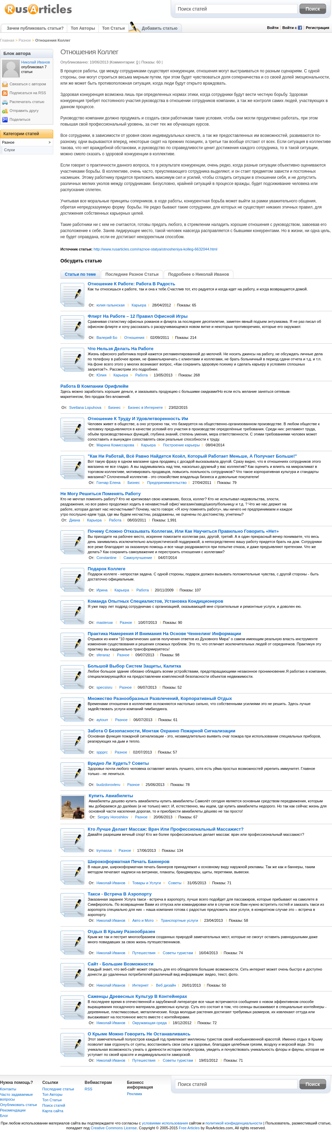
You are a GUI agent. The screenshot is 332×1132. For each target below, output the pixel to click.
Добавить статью (159, 28)
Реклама (134, 1094)
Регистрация (317, 28)
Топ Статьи (113, 28)
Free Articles (189, 1128)
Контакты (8, 1089)
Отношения (134, 337)
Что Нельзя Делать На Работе (121, 348)
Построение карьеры (181, 445)
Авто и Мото (143, 920)
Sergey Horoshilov (113, 817)
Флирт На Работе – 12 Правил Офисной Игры (138, 316)
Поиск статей (53, 1105)
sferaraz (103, 655)
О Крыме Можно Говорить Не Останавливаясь (139, 1034)
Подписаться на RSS (28, 93)
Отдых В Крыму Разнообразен (121, 931)
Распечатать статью (27, 102)
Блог (4, 1116)
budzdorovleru (108, 785)
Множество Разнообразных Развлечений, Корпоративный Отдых (160, 698)
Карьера (139, 305)
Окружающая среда (149, 1023)
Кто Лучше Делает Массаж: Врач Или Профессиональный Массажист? (166, 829)
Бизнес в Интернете (145, 407)
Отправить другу (24, 111)
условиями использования (165, 1123)
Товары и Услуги (146, 883)
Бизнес (114, 407)
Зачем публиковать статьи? (35, 28)
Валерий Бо (107, 337)
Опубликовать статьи (18, 1105)
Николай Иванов (111, 883)
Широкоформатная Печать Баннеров (129, 861)
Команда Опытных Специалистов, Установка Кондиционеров (155, 601)
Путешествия (144, 953)
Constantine (107, 558)
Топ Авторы (83, 28)
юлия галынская (111, 305)
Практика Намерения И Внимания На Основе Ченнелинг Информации (164, 633)
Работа (141, 375)
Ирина (102, 590)
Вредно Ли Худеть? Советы (118, 763)
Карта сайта (52, 1111)
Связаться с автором (28, 84)
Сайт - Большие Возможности (121, 964)
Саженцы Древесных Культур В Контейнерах (137, 996)
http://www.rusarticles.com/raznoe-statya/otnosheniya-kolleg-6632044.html (155, 249)
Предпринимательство (166, 483)
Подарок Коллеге (106, 569)
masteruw (105, 622)
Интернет (140, 985)
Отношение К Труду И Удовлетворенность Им (138, 418)
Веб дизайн (166, 985)
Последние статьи (58, 1089)
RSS (88, 1089)
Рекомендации (13, 1110)
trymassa (104, 850)
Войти (273, 28)
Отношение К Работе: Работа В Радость (131, 284)
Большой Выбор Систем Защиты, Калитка (134, 666)
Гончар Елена (109, 483)
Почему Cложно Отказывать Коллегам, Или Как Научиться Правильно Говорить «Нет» (183, 531)
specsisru (104, 687)
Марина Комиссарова (115, 445)
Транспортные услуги (179, 920)
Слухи (9, 150)
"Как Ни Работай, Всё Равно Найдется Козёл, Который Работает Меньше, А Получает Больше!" (192, 456)
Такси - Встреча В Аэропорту (119, 894)
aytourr (102, 720)
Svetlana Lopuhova (85, 407)
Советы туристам (178, 953)
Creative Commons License (114, 1128)
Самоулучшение (138, 558)
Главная (7, 40)
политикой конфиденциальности (233, 1123)
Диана (74, 520)
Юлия (101, 375)
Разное (24, 40)
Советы (174, 883)
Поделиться (20, 119)
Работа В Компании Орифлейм (94, 386)
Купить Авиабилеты (111, 795)
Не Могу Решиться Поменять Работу (100, 493)
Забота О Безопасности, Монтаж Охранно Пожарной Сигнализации (161, 731)
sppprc (102, 752)
